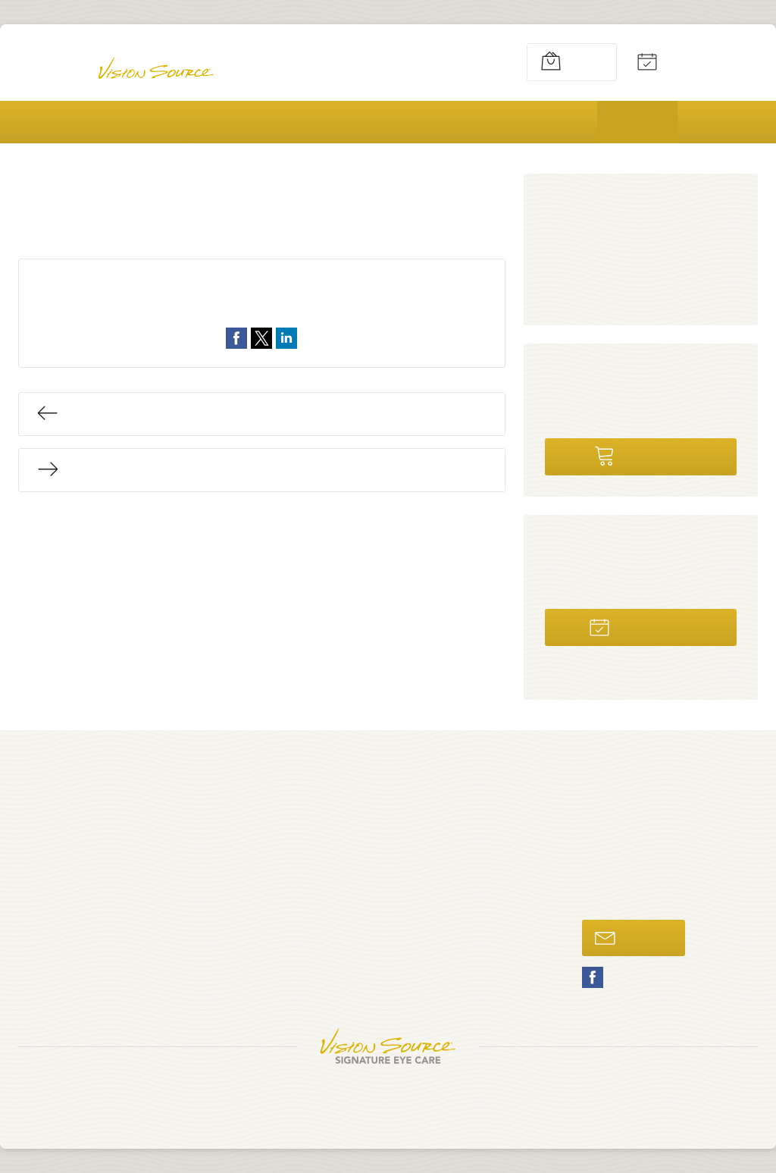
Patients (548, 122)
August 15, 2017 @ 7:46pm (293, 289)
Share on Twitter (261, 338)
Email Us (631, 937)
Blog (638, 122)
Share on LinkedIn (286, 338)
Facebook (592, 977)
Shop (558, 61)
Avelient (459, 1109)
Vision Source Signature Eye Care (388, 1046)
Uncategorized (290, 307)
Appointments (683, 61)
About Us (140, 122)
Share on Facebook (236, 338)
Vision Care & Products (285, 122)
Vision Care (589, 289)
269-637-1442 (454, 62)
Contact (355, 969)
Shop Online (637, 455)
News (573, 232)
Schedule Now (638, 625)
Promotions (437, 122)
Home (44, 122)
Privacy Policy (329, 1109)
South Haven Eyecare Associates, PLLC (385, 1093)
